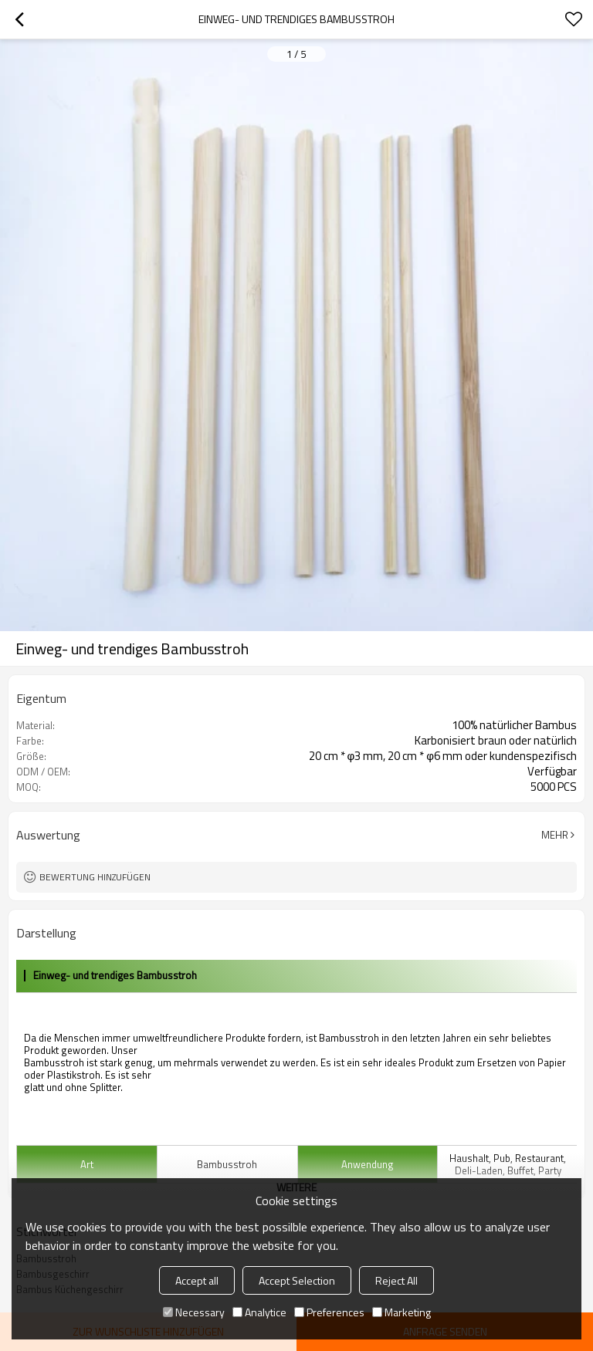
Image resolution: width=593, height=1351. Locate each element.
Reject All (396, 1280)
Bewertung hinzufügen (95, 877)
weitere (296, 1187)
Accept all (197, 1280)
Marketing (401, 1312)
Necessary (194, 1312)
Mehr (554, 835)
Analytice (259, 1312)
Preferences (329, 1312)
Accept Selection (297, 1280)
